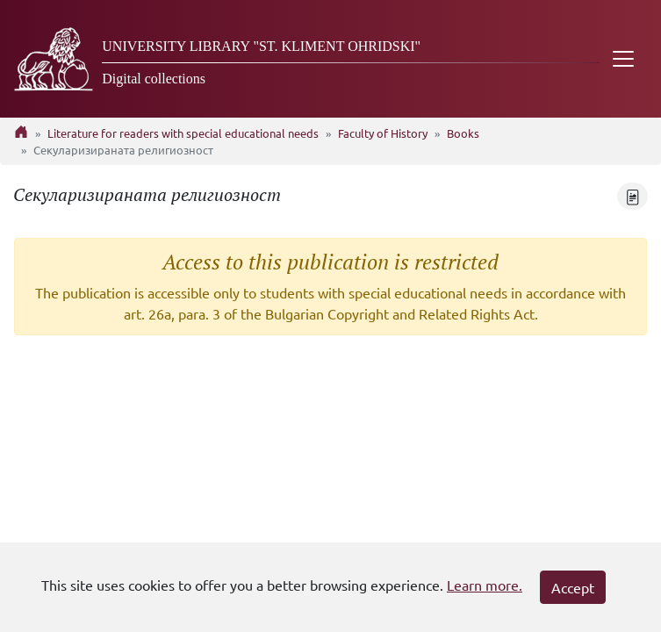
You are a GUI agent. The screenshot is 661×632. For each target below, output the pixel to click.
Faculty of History (382, 133)
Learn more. (484, 584)
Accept (572, 587)
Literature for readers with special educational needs (183, 133)
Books (463, 133)
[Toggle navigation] (623, 58)
